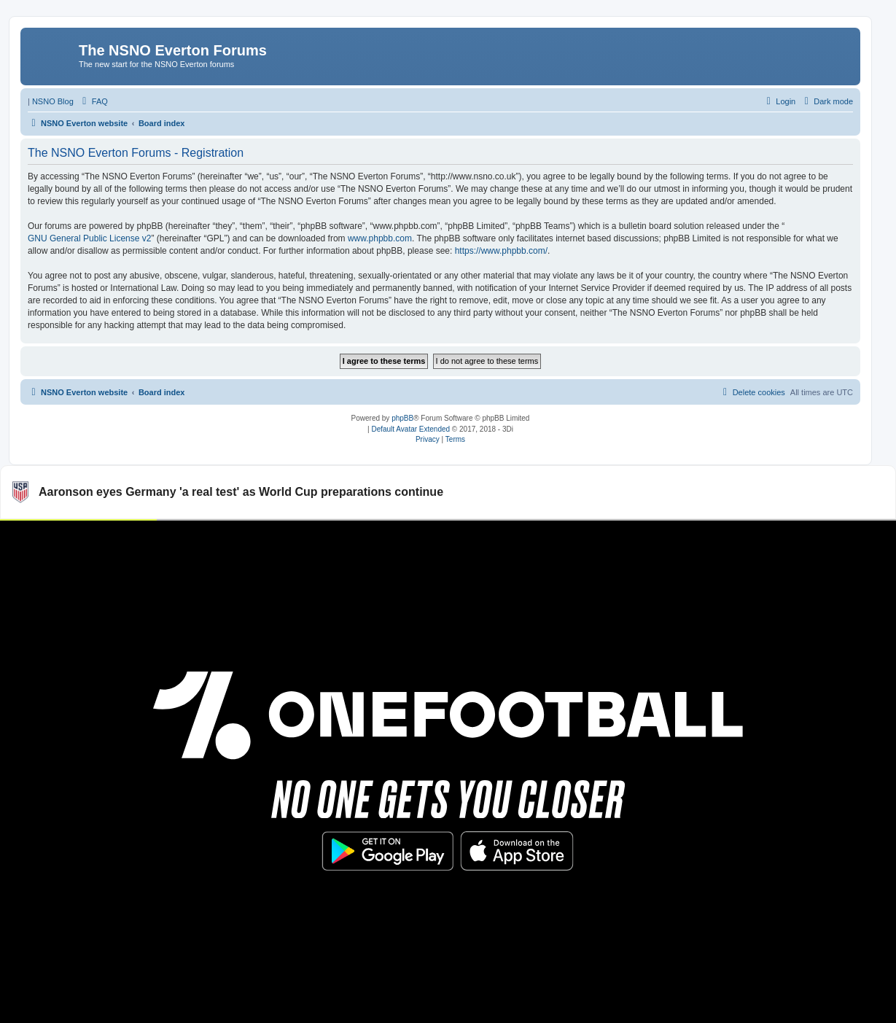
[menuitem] (93, 101)
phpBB (402, 418)
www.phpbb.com (380, 238)
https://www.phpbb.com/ (501, 251)
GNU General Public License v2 (89, 238)
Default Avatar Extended (410, 429)
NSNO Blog (53, 101)
